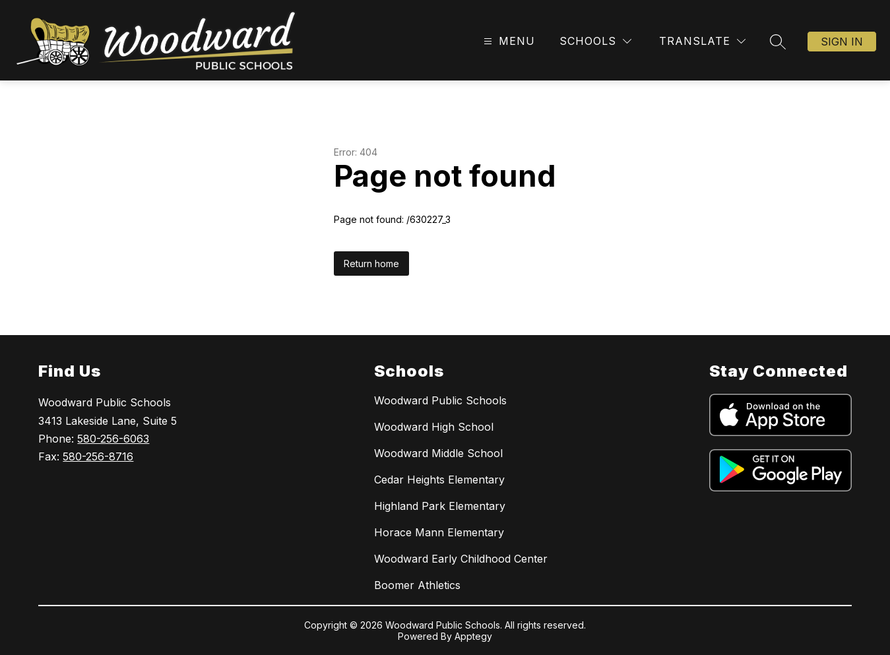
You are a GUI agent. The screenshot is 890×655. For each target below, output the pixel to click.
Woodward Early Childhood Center (461, 558)
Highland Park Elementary (439, 506)
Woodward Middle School (438, 453)
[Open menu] (507, 41)
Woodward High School (433, 426)
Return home (371, 263)
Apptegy (473, 636)
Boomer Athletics (417, 585)
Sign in (842, 41)
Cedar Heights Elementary (439, 479)
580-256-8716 (98, 456)
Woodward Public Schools (440, 400)
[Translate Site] (702, 41)
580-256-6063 (113, 438)
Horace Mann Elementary (439, 532)
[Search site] (778, 41)
